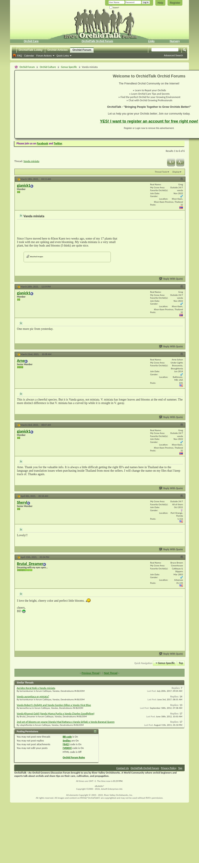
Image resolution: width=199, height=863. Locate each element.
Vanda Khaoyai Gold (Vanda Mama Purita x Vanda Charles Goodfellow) (56, 713)
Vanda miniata (31, 161)
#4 (181, 424)
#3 (181, 354)
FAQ (19, 55)
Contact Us (122, 768)
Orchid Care (31, 41)
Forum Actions (44, 55)
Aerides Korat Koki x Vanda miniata (36, 688)
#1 (181, 178)
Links (151, 41)
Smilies (67, 740)
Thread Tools (161, 171)
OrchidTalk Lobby (31, 49)
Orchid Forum (82, 49)
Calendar (29, 55)
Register (175, 2)
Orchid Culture (48, 66)
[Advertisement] (55, 104)
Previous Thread (90, 673)
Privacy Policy (169, 768)
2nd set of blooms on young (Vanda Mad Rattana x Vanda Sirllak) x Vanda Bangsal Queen (66, 721)
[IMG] (66, 744)
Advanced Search (173, 55)
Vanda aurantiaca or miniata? (33, 696)
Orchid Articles (57, 49)
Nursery (175, 41)
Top (181, 663)
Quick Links (63, 55)
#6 (181, 556)
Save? (114, 7)
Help (160, 2)
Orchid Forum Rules (74, 757)
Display (176, 171)
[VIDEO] (67, 748)
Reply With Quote (171, 278)
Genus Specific (69, 66)
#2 (181, 286)
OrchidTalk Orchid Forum (97, 41)
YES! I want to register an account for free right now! (149, 121)
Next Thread (110, 673)
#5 (181, 495)
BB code (67, 736)
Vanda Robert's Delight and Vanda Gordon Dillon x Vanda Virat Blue (54, 705)
